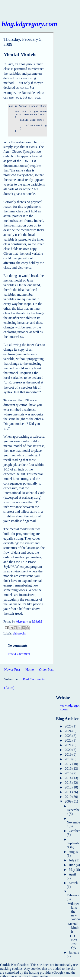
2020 (68, 748)
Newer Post (12, 668)
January (74, 951)
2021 (68, 744)
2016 (68, 767)
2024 (68, 730)
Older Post (46, 668)
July (72, 859)
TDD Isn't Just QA (72, 940)
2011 (68, 791)
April (72, 873)
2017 (68, 762)
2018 (68, 758)
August (74, 850)
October (74, 829)
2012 (68, 786)
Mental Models (73, 926)
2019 (68, 753)
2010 (68, 795)
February (73, 894)
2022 (68, 739)
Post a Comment (19, 652)
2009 (68, 800)
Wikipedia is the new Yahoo (74, 910)
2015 (68, 772)
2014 (68, 776)
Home (29, 668)
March (73, 881)
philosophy (19, 632)
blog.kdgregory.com (29, 24)
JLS (41, 141)
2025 (68, 725)
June (72, 863)
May (72, 868)
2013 (68, 781)
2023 (68, 734)
